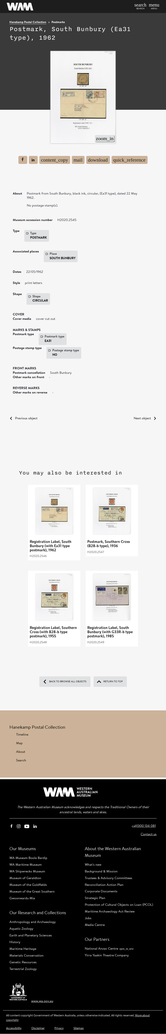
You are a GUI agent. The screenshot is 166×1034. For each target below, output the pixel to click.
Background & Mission (101, 871)
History (14, 942)
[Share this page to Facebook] (22, 160)
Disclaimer (38, 1028)
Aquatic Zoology (21, 929)
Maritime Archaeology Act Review (110, 911)
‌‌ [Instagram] (19, 826)
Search (21, 760)
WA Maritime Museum (25, 865)
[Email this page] (78, 160)
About (20, 752)
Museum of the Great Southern (32, 891)
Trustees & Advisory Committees (108, 878)
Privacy (59, 1028)
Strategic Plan (95, 898)
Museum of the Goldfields (28, 885)
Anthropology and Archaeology (32, 922)
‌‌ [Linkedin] (35, 826)
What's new (93, 865)
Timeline (22, 734)
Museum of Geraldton (25, 878)
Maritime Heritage (22, 949)
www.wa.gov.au (42, 1001)
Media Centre (95, 925)
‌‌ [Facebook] (11, 826)
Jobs (88, 918)
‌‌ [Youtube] (27, 826)
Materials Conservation (26, 955)
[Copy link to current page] (54, 160)
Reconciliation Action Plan (104, 885)
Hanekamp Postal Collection (27, 22)
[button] (153, 6)
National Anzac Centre (109, 948)
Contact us (149, 834)
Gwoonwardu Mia (22, 898)
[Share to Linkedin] (33, 160)
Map (19, 743)
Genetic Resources (23, 962)
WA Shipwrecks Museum (27, 871)
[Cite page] (130, 160)
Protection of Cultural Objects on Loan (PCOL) (119, 905)
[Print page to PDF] (98, 160)
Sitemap (78, 1028)
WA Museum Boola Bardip (28, 858)
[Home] (37, 6)
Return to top (110, 681)
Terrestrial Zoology (23, 969)
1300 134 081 (144, 826)
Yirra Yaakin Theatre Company (107, 955)
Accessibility (14, 1028)
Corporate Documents (101, 891)
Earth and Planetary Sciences (30, 935)
